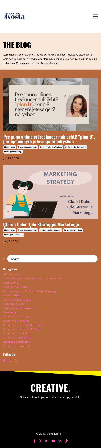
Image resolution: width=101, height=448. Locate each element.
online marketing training (51, 147)
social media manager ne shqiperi (23, 325)
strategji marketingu (13, 152)
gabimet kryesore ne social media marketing (29, 291)
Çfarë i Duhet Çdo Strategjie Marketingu (41, 224)
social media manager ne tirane (22, 329)
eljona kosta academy (27, 147)
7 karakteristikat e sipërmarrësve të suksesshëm (32, 278)
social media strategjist (75, 147)
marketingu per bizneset (50, 230)
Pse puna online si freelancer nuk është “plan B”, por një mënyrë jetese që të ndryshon (49, 139)
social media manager (16, 320)
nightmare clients (13, 303)
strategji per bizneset (13, 235)
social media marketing (16, 333)
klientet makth (11, 295)
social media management (18, 316)
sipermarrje (9, 312)
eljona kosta (9, 147)
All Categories (11, 274)
